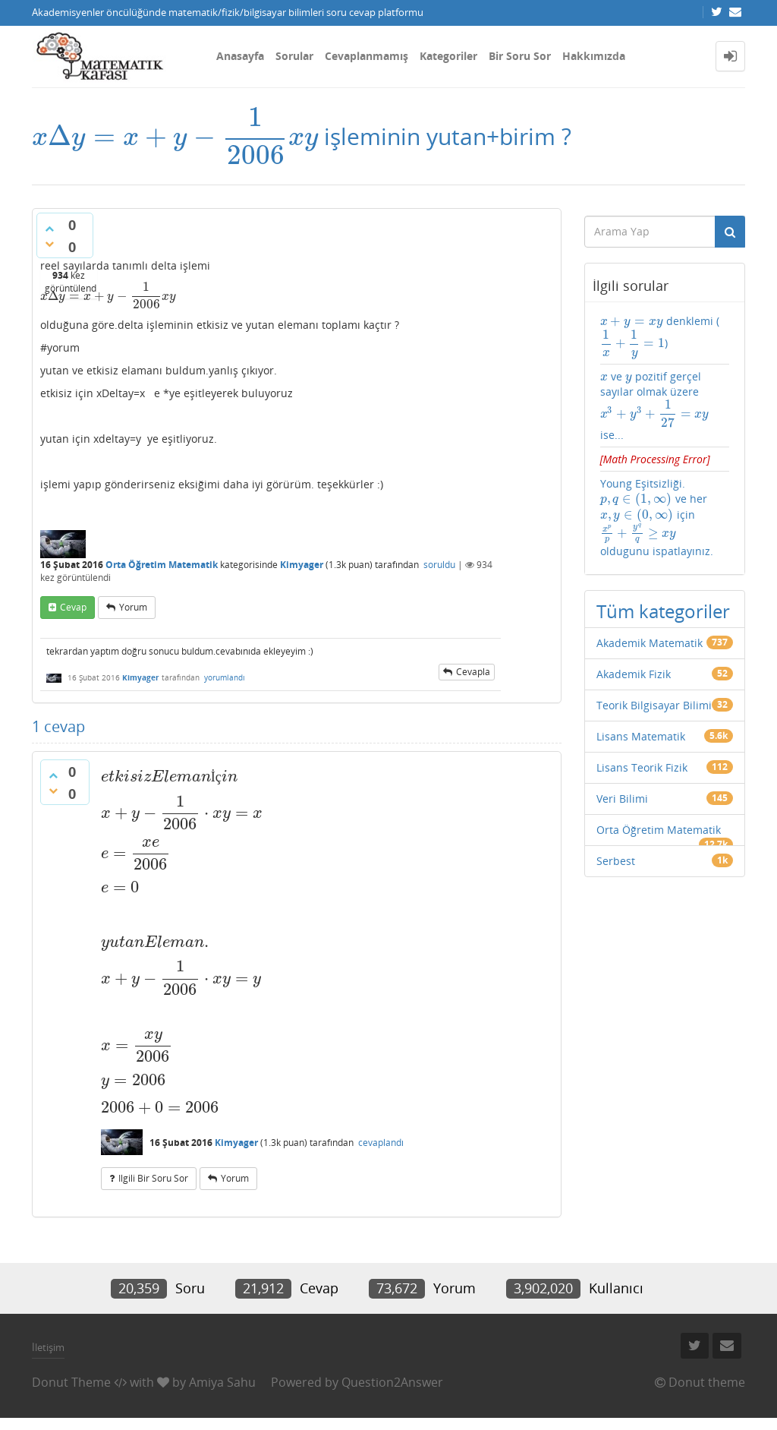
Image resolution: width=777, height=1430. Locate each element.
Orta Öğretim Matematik (161, 564)
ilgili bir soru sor (153, 1178)
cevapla (473, 671)
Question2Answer (392, 1382)
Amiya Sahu (222, 1382)
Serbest (615, 861)
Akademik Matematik (649, 643)
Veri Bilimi (622, 798)
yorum (133, 607)
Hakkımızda (593, 56)
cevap (73, 607)
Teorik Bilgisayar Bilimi (654, 705)
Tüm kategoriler (663, 610)
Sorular (294, 56)
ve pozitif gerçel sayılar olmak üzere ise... (654, 406)
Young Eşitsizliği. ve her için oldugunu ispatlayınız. (656, 517)
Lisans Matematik (640, 736)
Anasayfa (240, 56)
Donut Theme (71, 1382)
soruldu (439, 564)
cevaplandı (381, 1142)
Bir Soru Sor (520, 56)
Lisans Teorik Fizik (641, 767)
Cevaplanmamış (366, 56)
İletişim (48, 1347)
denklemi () (660, 336)
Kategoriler (448, 56)
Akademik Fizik (633, 674)
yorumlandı (224, 677)
